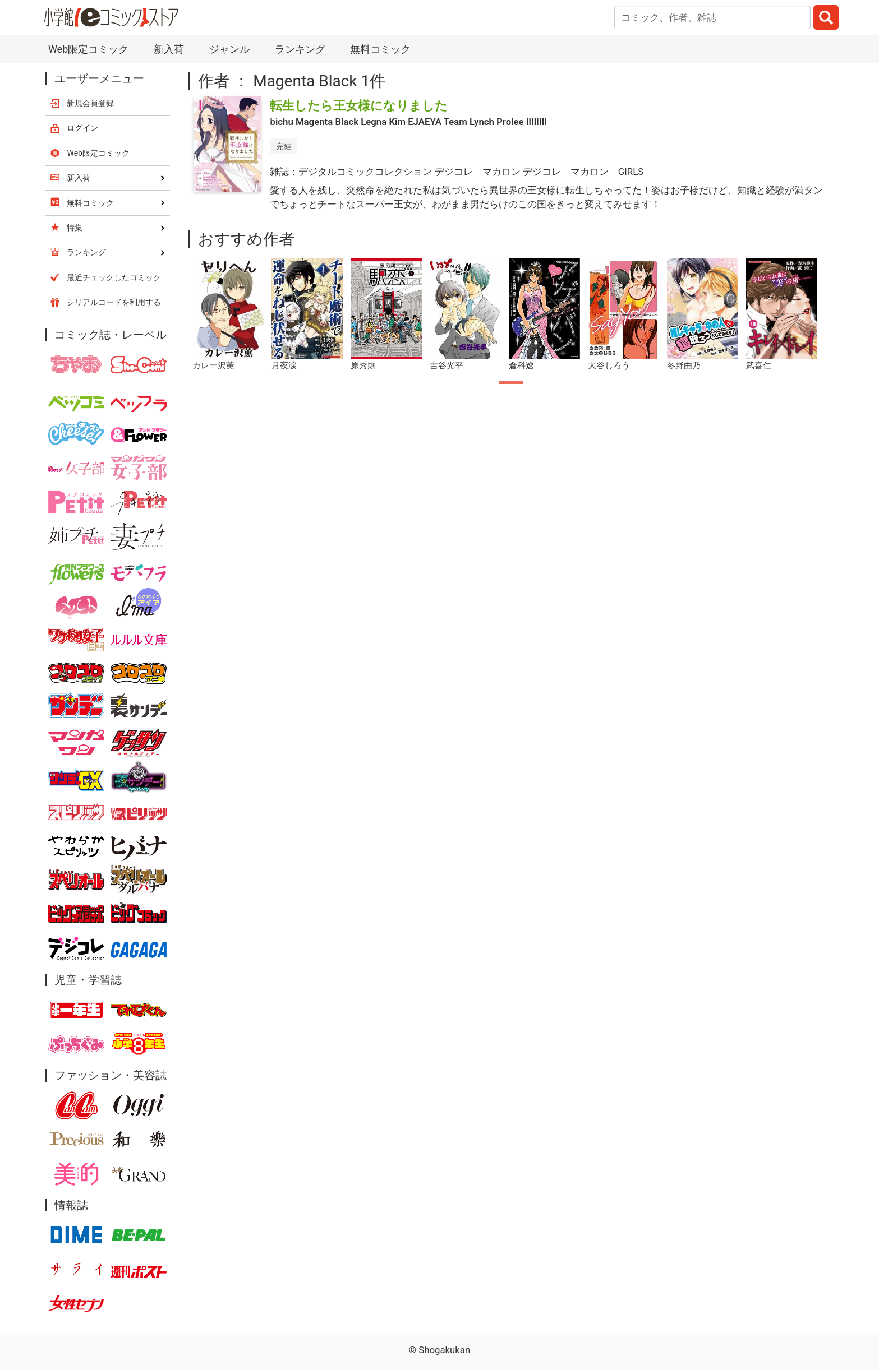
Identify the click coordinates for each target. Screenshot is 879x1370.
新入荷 (169, 49)
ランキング (300, 49)
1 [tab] (511, 382)
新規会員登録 (90, 103)
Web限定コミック (88, 49)
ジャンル (229, 49)
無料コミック (380, 49)
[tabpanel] (228, 315)
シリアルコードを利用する (114, 302)
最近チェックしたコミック (114, 277)
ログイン (82, 127)
